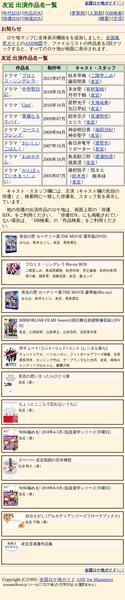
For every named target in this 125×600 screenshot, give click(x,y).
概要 (104, 18)
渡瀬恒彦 (104, 156)
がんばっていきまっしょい (22, 176)
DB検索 (114, 13)
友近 (95, 81)
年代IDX (11, 13)
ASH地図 (34, 43)
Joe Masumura (100, 579)
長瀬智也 (100, 116)
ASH (81, 579)
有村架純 (95, 89)
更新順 (78, 13)
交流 (117, 18)
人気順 (96, 13)
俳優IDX (11, 18)
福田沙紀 (104, 129)
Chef (26, 105)
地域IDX (32, 18)
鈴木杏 (79, 176)
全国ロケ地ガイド (57, 579)
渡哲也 (102, 143)
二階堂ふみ (102, 75)
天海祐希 (100, 102)
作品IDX (32, 13)
